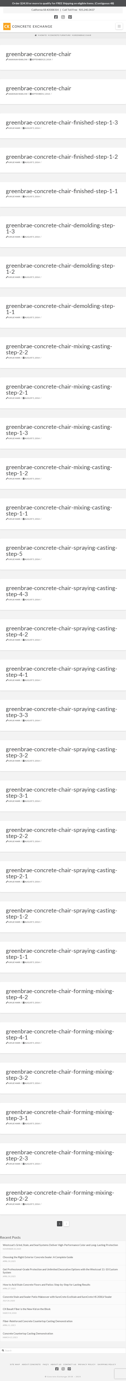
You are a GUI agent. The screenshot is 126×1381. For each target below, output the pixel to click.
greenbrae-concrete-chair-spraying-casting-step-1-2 (61, 913)
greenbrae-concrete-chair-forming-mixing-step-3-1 (60, 1114)
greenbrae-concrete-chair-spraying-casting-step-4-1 (61, 671)
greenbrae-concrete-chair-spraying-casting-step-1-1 (61, 953)
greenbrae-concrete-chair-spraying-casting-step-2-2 (61, 832)
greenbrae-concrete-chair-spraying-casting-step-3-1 (61, 792)
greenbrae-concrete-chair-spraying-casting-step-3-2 (61, 752)
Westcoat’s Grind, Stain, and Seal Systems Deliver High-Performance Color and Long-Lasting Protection (60, 1244)
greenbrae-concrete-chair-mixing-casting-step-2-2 (59, 348)
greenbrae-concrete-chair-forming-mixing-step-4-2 (60, 993)
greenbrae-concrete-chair (38, 53)
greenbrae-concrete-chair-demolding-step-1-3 (60, 228)
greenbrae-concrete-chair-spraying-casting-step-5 (61, 550)
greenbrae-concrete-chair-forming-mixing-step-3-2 (60, 1074)
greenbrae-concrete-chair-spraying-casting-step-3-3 (61, 711)
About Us (56, 1364)
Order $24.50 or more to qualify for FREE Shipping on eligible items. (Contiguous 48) (63, 3)
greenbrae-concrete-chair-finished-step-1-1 (62, 190)
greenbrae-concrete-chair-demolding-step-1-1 (60, 308)
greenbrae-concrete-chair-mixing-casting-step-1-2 (59, 469)
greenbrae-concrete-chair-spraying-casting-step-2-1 (61, 872)
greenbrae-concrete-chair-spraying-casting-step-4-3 (61, 590)
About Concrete (31, 1364)
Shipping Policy (107, 1364)
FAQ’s (46, 1364)
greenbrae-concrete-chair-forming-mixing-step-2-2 (60, 1195)
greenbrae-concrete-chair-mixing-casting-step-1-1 (59, 510)
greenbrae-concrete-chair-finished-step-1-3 (62, 122)
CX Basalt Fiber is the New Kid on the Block (27, 1308)
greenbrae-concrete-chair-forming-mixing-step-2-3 (60, 1155)
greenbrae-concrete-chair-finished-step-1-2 (62, 156)
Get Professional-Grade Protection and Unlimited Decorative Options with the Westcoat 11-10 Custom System (60, 1271)
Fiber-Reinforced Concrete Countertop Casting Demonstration (37, 1321)
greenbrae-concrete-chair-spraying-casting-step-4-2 (61, 631)
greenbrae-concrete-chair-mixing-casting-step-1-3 (59, 429)
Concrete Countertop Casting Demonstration (28, 1333)
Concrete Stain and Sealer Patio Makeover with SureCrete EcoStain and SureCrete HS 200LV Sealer (57, 1296)
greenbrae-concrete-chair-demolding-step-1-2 (60, 268)
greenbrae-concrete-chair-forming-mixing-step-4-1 (60, 1034)
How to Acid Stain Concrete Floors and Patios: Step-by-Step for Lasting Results (46, 1284)
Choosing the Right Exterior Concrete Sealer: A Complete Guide (38, 1257)
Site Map (15, 1364)
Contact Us (69, 1364)
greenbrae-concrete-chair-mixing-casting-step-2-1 (59, 389)
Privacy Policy (87, 1364)
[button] (119, 26)
